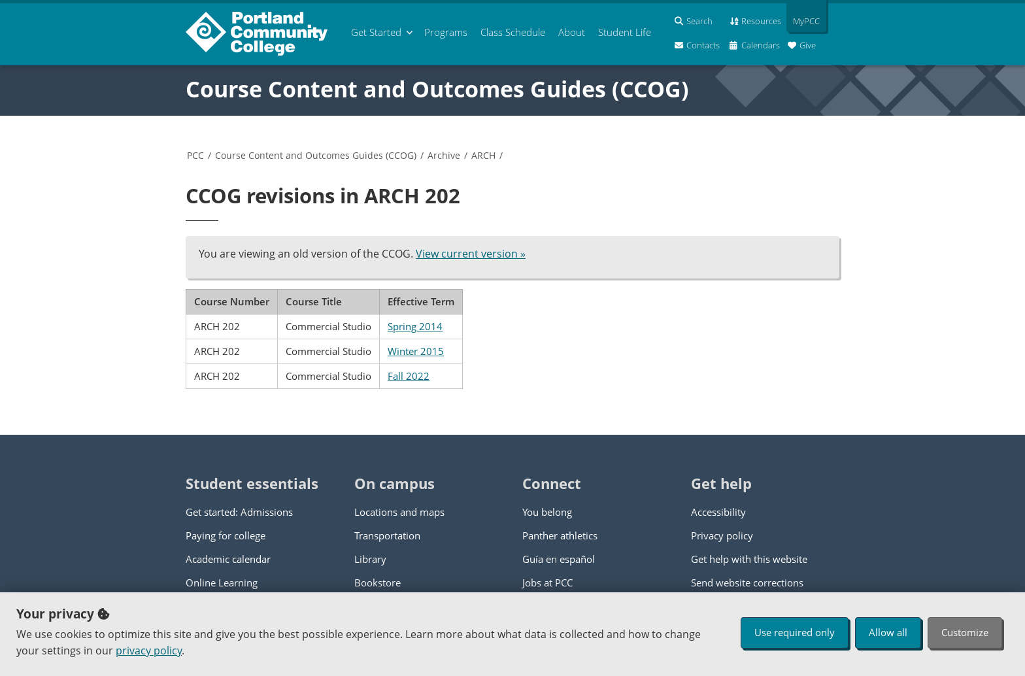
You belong (547, 511)
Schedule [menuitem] (512, 32)
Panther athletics (559, 535)
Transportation (387, 535)
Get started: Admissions (239, 511)
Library (370, 559)
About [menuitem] (571, 32)
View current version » (471, 253)
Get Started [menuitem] (376, 32)
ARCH (483, 155)
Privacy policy (722, 535)
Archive (444, 155)
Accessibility (718, 511)
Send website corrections (747, 582)
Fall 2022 (408, 375)
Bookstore (377, 582)
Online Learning (222, 582)
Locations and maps (399, 511)
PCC (195, 155)
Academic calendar (228, 559)
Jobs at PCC (547, 582)
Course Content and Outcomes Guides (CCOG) (437, 89)
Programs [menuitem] (445, 32)
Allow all (888, 632)
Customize (964, 632)
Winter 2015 (416, 351)
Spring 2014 (415, 326)
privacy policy (149, 650)
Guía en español (558, 559)
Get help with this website (749, 559)
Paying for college (225, 535)
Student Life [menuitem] (624, 32)
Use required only (794, 632)
